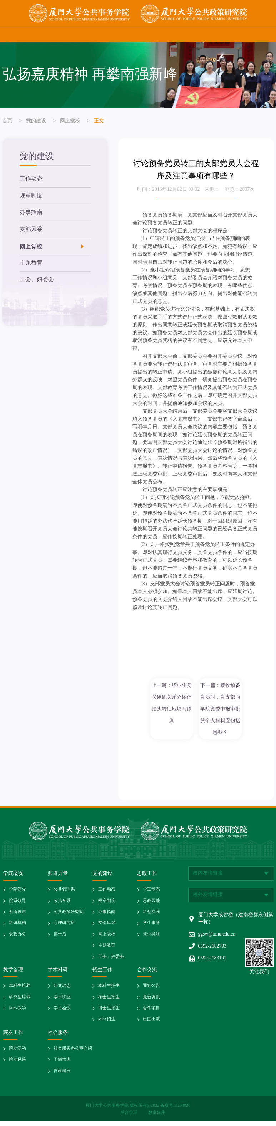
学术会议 (62, 1012)
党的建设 (36, 121)
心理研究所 (64, 925)
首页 (7, 121)
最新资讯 (151, 1000)
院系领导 (17, 903)
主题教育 (31, 265)
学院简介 (17, 891)
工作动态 (31, 179)
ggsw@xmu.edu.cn (217, 936)
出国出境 (151, 1023)
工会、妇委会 (37, 282)
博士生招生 (109, 1012)
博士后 (60, 937)
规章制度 (31, 196)
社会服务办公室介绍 (73, 1052)
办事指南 (31, 213)
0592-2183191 (212, 960)
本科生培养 (19, 989)
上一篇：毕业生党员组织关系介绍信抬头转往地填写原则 (172, 703)
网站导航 (263, 34)
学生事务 (151, 925)
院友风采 (17, 1064)
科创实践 (151, 914)
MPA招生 (107, 1023)
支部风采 (31, 231)
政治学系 (62, 903)
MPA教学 (17, 1012)
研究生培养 (19, 1000)
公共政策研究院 (69, 914)
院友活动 (17, 1052)
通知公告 (151, 989)
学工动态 (151, 891)
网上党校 (70, 121)
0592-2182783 (212, 948)
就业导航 (151, 937)
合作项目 (151, 1012)
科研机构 (17, 925)
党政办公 (17, 937)
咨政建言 (62, 1075)
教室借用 (156, 1117)
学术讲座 (62, 1000)
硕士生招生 (109, 1000)
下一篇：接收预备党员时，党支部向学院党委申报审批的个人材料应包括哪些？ (220, 710)
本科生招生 (109, 989)
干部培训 (62, 1064)
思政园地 (151, 903)
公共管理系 (64, 891)
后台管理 (129, 1117)
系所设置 (17, 914)
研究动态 (62, 989)
